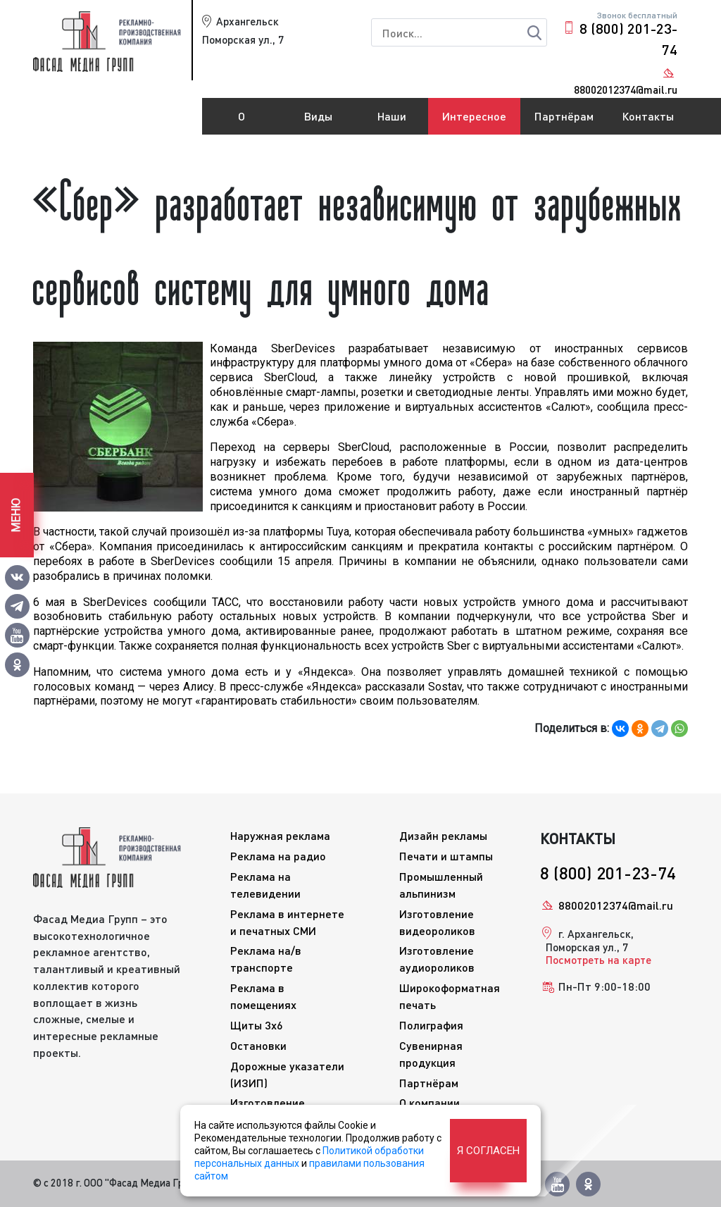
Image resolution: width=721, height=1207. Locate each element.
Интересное (474, 116)
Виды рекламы (318, 122)
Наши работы (392, 122)
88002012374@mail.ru (615, 905)
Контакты (648, 116)
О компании (241, 122)
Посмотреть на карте (598, 959)
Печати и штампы (446, 855)
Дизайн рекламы (443, 835)
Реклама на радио (278, 855)
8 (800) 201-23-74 (628, 39)
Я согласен (488, 1150)
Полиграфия (431, 1025)
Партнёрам (564, 116)
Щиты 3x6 (256, 1025)
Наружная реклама (280, 835)
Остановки (258, 1045)
